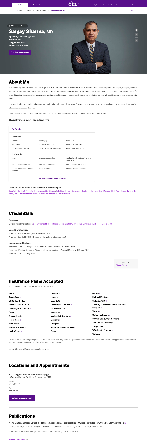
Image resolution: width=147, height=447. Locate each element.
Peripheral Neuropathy (48, 194)
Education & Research (40, 5)
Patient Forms (115, 5)
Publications (22, 416)
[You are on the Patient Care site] (20, 5)
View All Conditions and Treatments (52, 178)
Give (130, 5)
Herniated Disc (96, 191)
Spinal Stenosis (64, 194)
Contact (124, 5)
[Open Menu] (19, 10)
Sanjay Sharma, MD (58, 11)
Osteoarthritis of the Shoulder (25, 194)
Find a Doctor (41, 11)
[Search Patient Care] (132, 11)
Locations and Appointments (39, 365)
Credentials (21, 213)
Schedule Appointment (20, 52)
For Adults (16, 129)
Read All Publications (18, 439)
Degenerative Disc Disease (44, 191)
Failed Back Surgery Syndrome (68, 191)
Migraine (106, 191)
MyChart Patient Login (101, 5)
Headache (85, 191)
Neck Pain (115, 191)
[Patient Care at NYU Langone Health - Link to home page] (73, 3)
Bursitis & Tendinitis (25, 191)
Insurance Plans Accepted (36, 281)
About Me (19, 82)
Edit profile (120, 265)
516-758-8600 (22, 45)
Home (29, 11)
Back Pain (13, 191)
